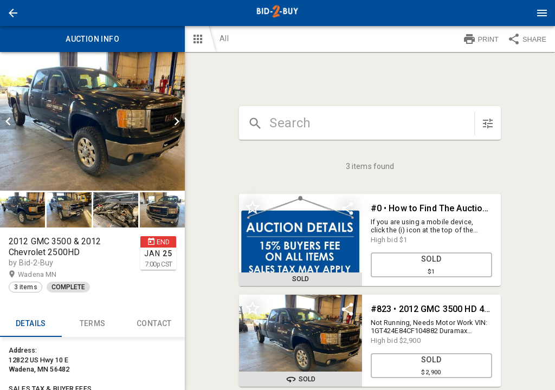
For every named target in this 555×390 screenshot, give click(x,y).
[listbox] (92, 121)
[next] (177, 121)
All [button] (224, 38)
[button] (13, 13)
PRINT (481, 39)
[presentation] (277, 13)
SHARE (526, 39)
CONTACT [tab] (154, 324)
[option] (92, 121)
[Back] (13, 13)
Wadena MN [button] (48, 275)
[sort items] (488, 123)
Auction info (92, 39)
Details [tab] (31, 324)
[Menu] (542, 13)
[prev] (8, 121)
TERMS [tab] (93, 324)
